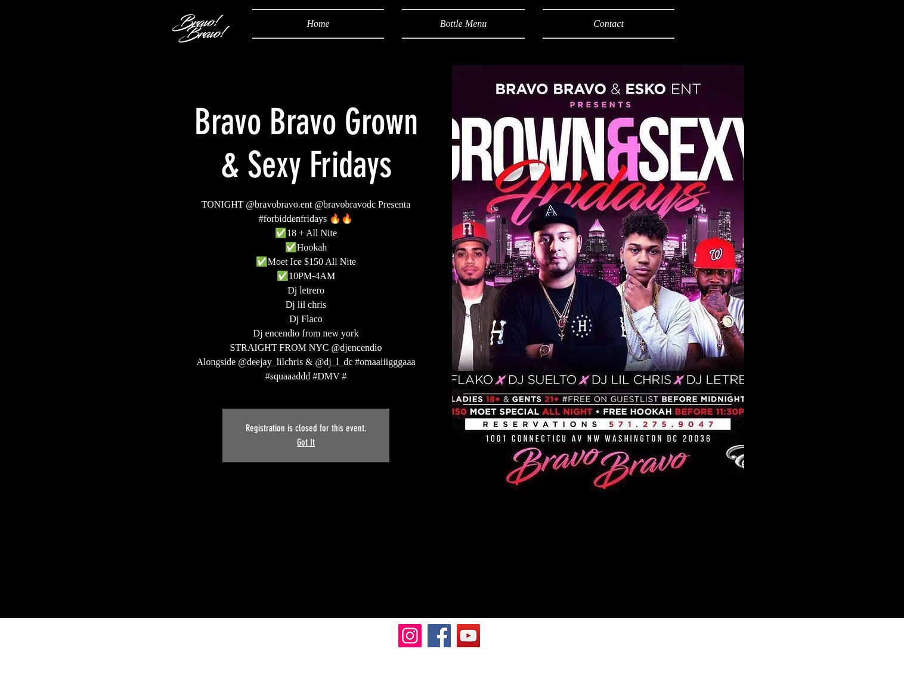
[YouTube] (468, 635)
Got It (306, 442)
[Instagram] (410, 635)
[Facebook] (439, 635)
